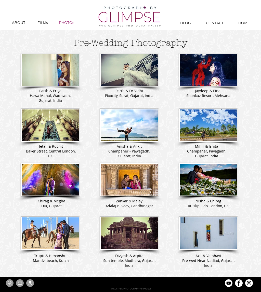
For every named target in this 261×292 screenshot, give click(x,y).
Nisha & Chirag (208, 201)
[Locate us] (30, 283)
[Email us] (20, 283)
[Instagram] (249, 283)
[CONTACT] (214, 23)
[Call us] (10, 283)
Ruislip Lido (198, 205)
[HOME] (243, 23)
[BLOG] (185, 23)
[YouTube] (228, 283)
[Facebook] (239, 283)
